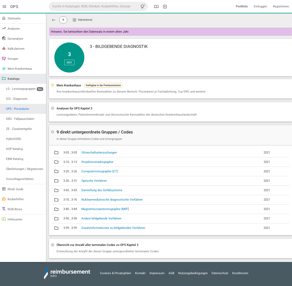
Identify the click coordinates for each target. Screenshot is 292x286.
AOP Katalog (14, 149)
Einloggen (260, 6)
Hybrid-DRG (13, 139)
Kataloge (11, 78)
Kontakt (140, 273)
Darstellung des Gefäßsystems (101, 190)
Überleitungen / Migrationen (24, 169)
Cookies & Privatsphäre (115, 273)
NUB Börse (12, 209)
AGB (171, 273)
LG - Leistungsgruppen (24, 89)
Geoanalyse (12, 38)
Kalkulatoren (13, 48)
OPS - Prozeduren (17, 109)
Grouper (10, 58)
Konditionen (240, 273)
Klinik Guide (12, 189)
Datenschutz (220, 273)
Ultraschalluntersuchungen (99, 152)
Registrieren (281, 6)
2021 (69, 62)
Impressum (156, 273)
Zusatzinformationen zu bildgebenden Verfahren (113, 228)
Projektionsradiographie (97, 162)
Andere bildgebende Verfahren (101, 218)
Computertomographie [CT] (99, 171)
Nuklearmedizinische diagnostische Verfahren (112, 199)
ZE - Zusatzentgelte (19, 129)
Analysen (11, 28)
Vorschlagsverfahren (20, 179)
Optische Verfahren (94, 181)
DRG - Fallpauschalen (20, 119)
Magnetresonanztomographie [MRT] (105, 209)
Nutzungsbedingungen (193, 273)
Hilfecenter (12, 219)
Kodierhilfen (13, 199)
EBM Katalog (14, 159)
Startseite (11, 18)
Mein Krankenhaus (17, 68)
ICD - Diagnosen (16, 99)
